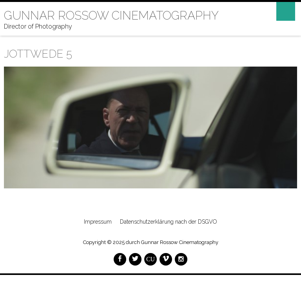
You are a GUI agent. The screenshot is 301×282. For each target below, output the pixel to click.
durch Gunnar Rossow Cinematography (172, 242)
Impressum (98, 222)
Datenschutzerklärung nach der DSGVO (168, 222)
